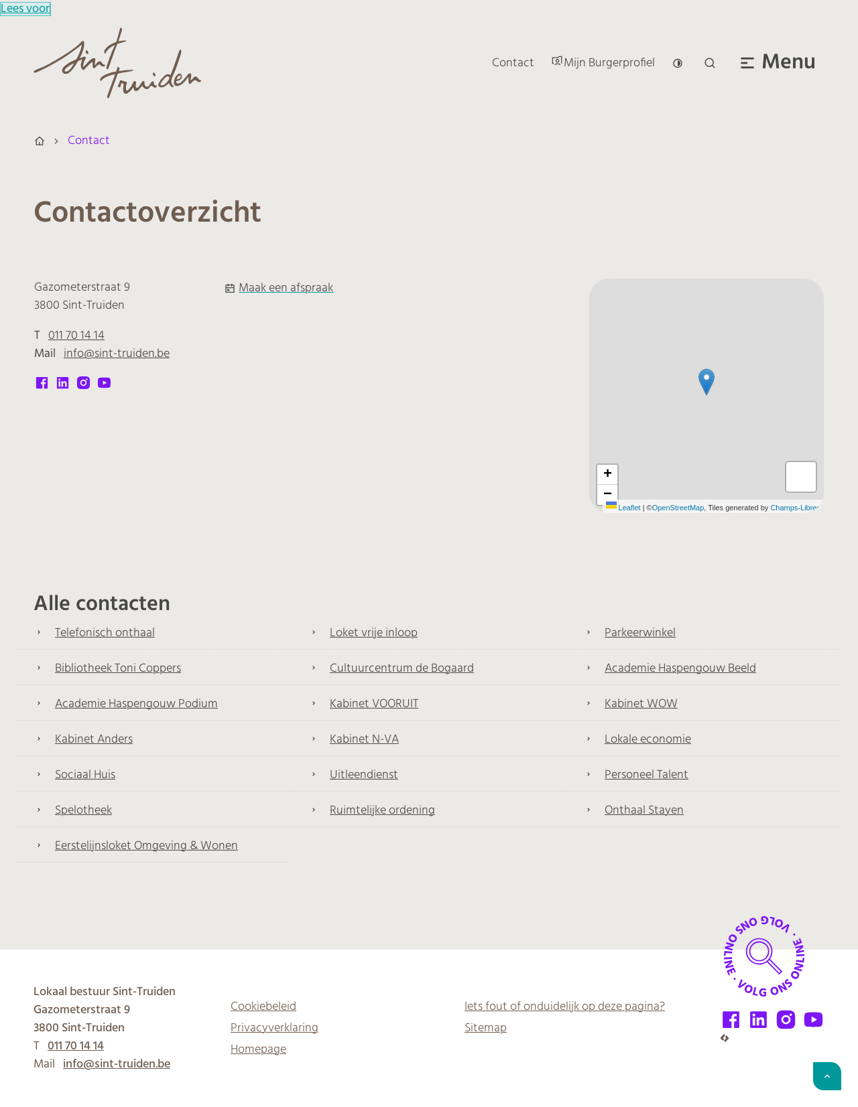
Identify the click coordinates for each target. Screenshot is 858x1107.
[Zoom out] (607, 495)
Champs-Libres (795, 508)
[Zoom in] (607, 475)
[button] (706, 382)
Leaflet (623, 508)
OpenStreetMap (678, 508)
